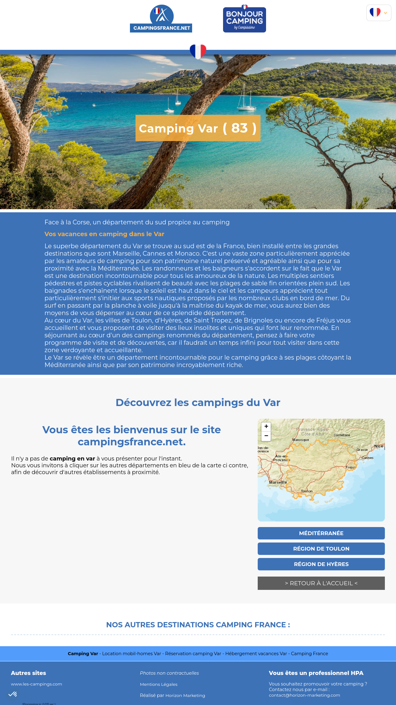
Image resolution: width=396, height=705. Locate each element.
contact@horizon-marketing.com (306, 694)
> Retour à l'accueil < (321, 583)
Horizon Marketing (186, 695)
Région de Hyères (321, 564)
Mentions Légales (159, 683)
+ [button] (266, 427)
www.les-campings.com (37, 683)
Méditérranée (321, 533)
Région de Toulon (321, 549)
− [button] (266, 436)
